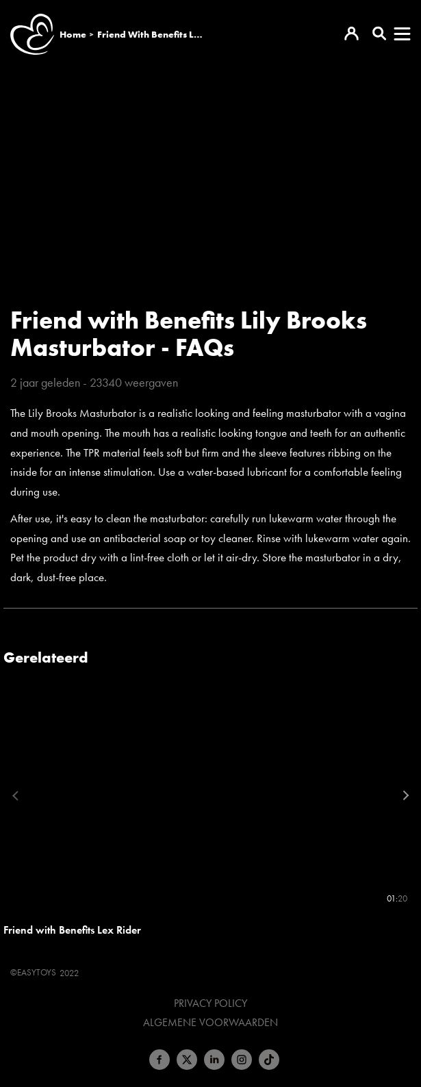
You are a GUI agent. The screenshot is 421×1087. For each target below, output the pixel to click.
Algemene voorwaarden (210, 1023)
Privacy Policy (210, 1003)
